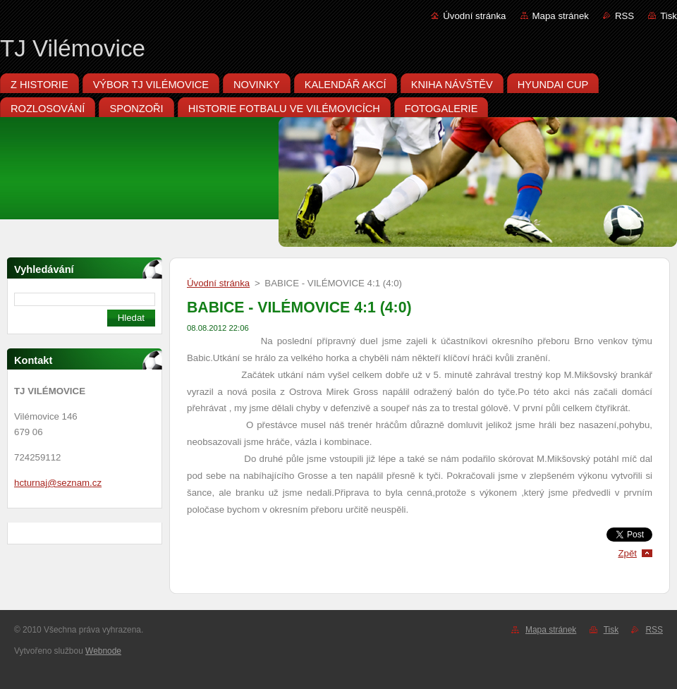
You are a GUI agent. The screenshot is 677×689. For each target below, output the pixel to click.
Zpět (627, 553)
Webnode (103, 651)
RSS (624, 16)
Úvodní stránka (474, 16)
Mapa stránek (560, 16)
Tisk (668, 16)
